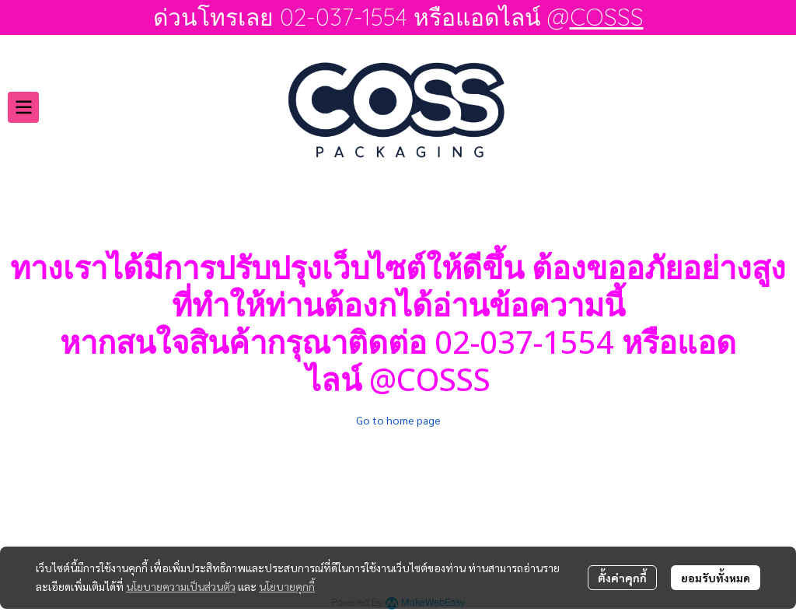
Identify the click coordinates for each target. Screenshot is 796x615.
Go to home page (398, 420)
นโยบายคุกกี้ (287, 586)
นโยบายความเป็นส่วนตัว (181, 586)
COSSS (607, 17)
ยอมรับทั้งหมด (715, 578)
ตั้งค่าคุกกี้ (622, 578)
